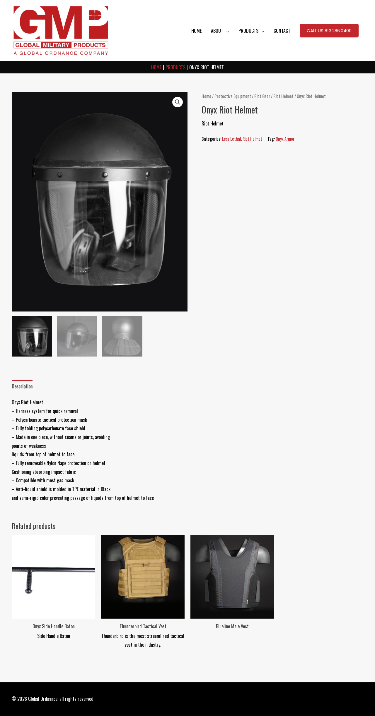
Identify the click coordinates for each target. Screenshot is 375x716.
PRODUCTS (248, 30)
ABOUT (217, 30)
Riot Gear (262, 96)
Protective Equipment (232, 96)
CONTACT (282, 30)
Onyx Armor (285, 139)
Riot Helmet (283, 96)
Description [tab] (22, 386)
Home (206, 96)
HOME (196, 30)
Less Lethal (231, 139)
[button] (329, 31)
